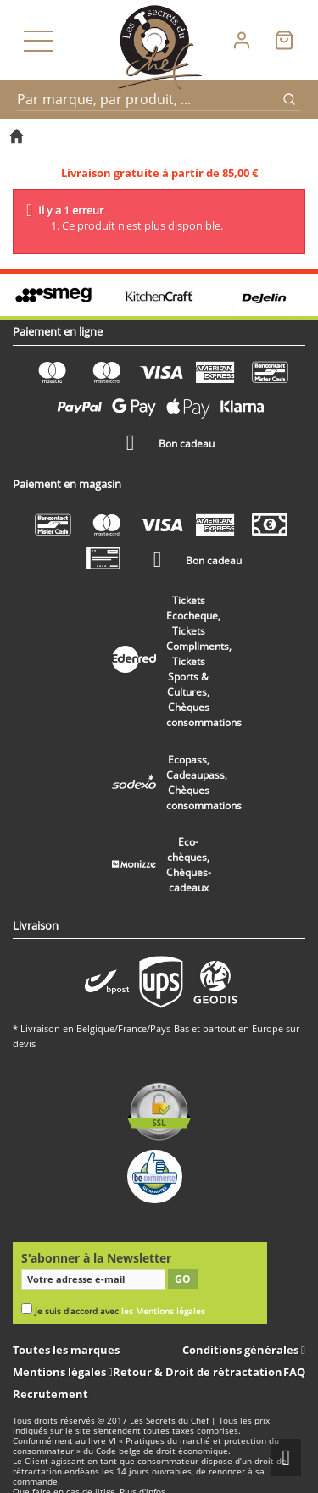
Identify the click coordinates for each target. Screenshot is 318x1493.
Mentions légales (61, 1371)
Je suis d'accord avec (120, 1311)
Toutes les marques (66, 1349)
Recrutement (50, 1393)
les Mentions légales (163, 1311)
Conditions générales (241, 1349)
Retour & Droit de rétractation (197, 1371)
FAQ (294, 1371)
